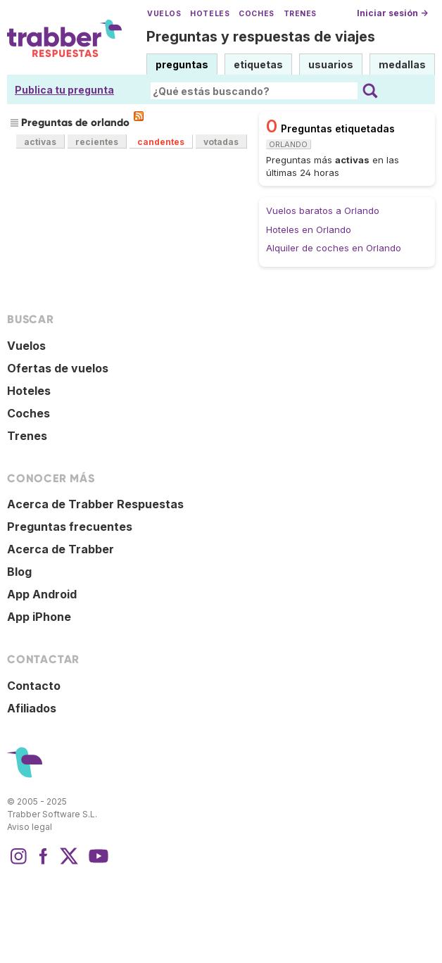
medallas (402, 64)
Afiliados (31, 708)
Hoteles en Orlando (308, 229)
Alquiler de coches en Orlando (333, 247)
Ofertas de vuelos (57, 368)
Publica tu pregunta (64, 90)
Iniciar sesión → (392, 13)
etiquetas (258, 64)
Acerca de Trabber (60, 549)
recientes (96, 142)
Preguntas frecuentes (69, 527)
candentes (160, 142)
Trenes (300, 13)
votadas (221, 142)
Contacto (34, 686)
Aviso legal (29, 827)
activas (40, 142)
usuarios (330, 64)
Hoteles (209, 13)
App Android (42, 594)
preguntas (182, 64)
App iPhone (39, 617)
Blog (19, 572)
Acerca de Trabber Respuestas (95, 504)
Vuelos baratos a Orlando (322, 210)
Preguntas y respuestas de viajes (260, 36)
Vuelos (164, 13)
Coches (256, 13)
